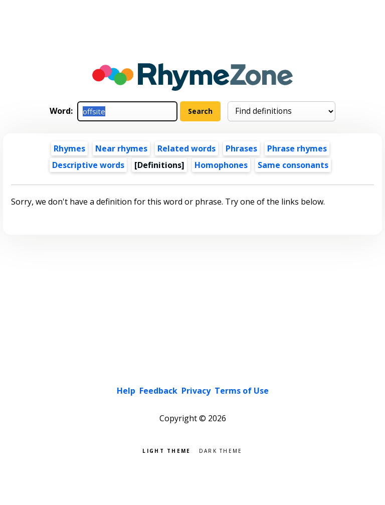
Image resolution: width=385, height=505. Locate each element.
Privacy (196, 390)
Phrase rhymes (297, 148)
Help (126, 390)
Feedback (158, 390)
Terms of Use (242, 390)
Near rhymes (121, 148)
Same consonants (293, 165)
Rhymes (69, 148)
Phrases (241, 148)
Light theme (166, 450)
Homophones (221, 165)
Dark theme (221, 450)
